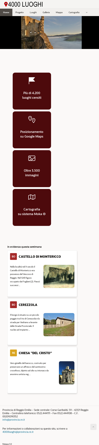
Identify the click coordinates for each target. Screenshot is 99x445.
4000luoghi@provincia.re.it (17, 431)
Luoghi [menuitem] (33, 12)
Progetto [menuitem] (19, 12)
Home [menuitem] (6, 12)
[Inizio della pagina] (93, 427)
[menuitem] (86, 12)
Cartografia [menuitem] (74, 12)
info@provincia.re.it (13, 419)
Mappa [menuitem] (59, 12)
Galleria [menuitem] (46, 12)
